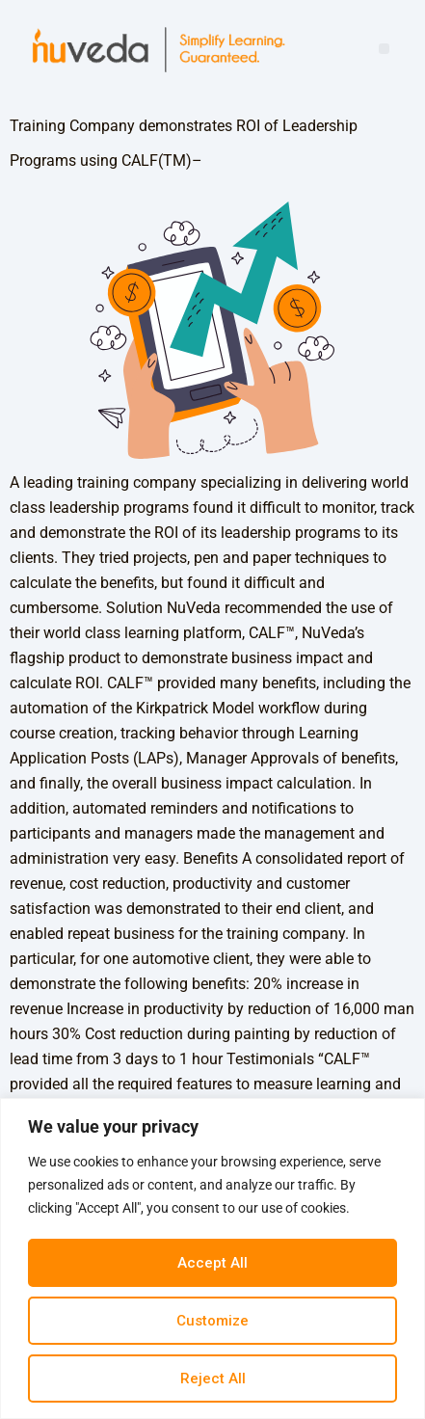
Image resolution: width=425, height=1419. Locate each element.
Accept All (212, 1263)
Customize (212, 1320)
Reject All (213, 1378)
